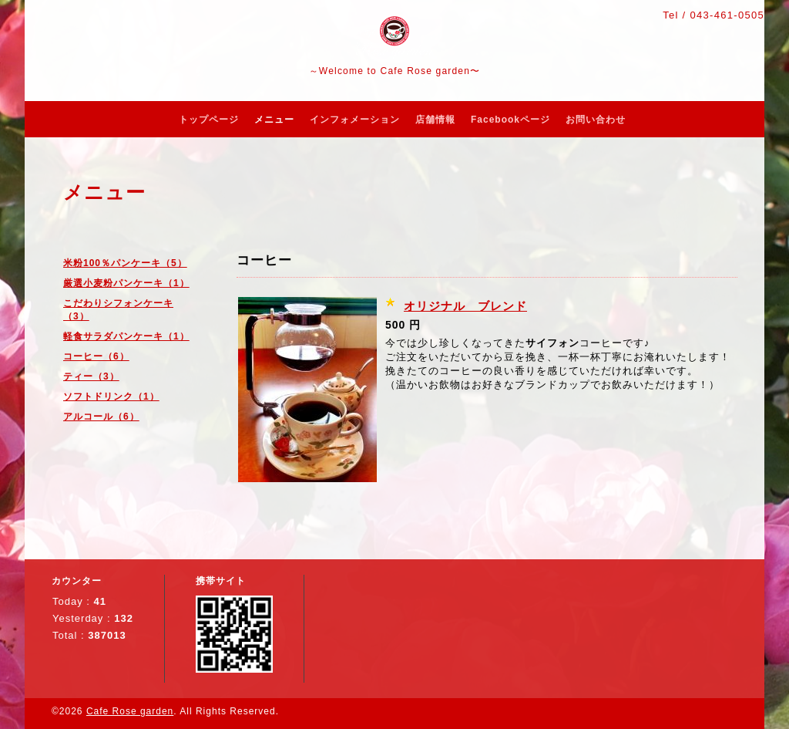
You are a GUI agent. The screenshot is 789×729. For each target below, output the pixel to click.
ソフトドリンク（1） (111, 396)
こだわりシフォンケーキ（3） (118, 310)
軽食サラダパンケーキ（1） (126, 336)
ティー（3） (91, 376)
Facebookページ (510, 119)
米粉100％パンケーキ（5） (125, 263)
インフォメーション (355, 119)
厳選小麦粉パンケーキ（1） (126, 283)
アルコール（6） (101, 416)
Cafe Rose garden (129, 711)
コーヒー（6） (96, 356)
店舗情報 (435, 119)
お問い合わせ (596, 119)
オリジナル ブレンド (465, 305)
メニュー (274, 119)
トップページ (209, 119)
